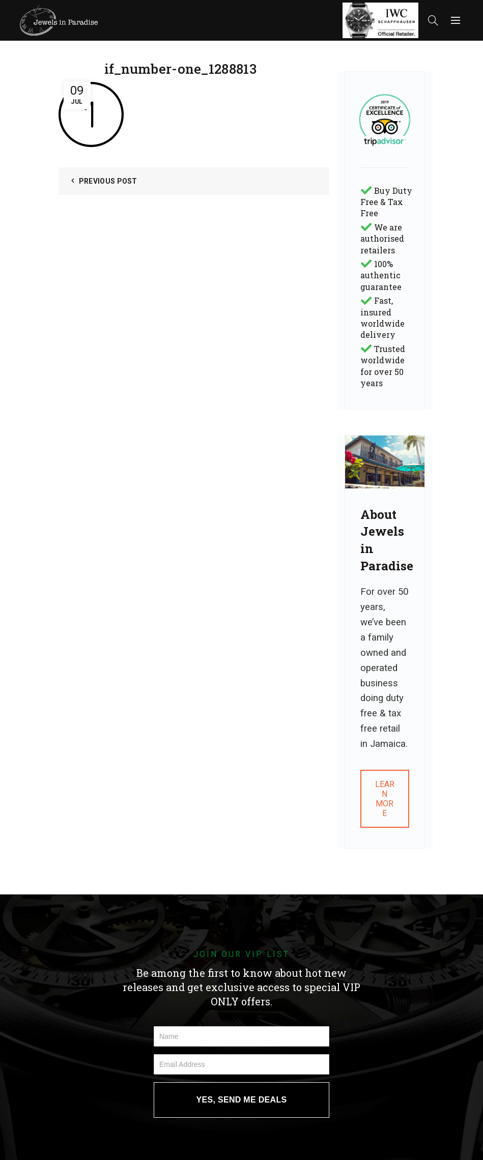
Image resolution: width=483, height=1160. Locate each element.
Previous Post (108, 181)
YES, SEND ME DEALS (241, 1099)
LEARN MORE (384, 798)
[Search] (433, 20)
